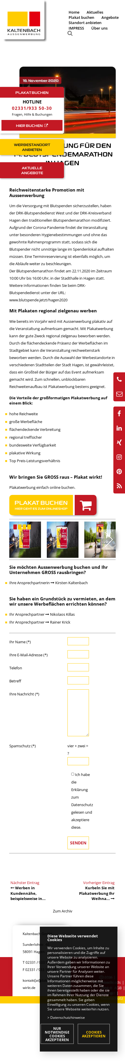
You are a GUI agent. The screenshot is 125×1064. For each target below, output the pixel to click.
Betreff (15, 681)
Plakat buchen (81, 17)
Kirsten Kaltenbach (69, 582)
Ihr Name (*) (20, 641)
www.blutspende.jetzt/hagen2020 (38, 300)
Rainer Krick (57, 622)
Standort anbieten (85, 22)
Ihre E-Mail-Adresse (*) (28, 654)
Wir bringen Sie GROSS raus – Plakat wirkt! (55, 477)
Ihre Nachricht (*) (24, 694)
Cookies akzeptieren (94, 1034)
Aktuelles (95, 12)
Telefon (15, 668)
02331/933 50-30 (32, 108)
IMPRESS (76, 28)
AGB (118, 987)
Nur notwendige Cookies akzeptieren (57, 1034)
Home (74, 12)
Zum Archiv (62, 911)
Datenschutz (82, 804)
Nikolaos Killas (60, 614)
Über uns (99, 28)
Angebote (110, 17)
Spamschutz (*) (22, 745)
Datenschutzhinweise (67, 1017)
